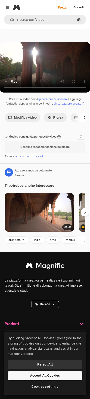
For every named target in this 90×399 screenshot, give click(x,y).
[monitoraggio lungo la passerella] (39, 212)
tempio (70, 240)
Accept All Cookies (45, 375)
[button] (10, 19)
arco (53, 240)
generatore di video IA (52, 99)
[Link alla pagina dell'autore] (9, 172)
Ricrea (55, 117)
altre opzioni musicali (29, 156)
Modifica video (22, 117)
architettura (16, 240)
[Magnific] (16, 7)
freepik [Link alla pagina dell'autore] (19, 175)
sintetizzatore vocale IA (69, 103)
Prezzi (63, 7)
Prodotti (45, 323)
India (37, 240)
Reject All (45, 364)
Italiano (45, 304)
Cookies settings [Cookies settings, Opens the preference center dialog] (44, 386)
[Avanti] (85, 117)
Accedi (78, 7)
